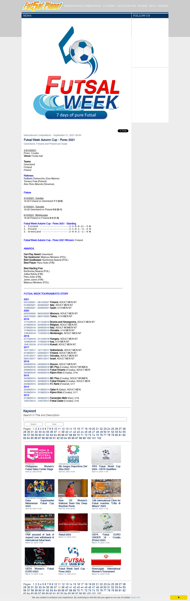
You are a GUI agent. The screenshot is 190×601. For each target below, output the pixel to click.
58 (32, 435)
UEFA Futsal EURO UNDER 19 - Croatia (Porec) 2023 (106, 537)
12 (63, 428)
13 (66, 428)
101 (94, 438)
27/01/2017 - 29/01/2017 (36, 355)
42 (74, 431)
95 (69, 438)
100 (88, 438)
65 (59, 435)
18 (85, 428)
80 (116, 435)
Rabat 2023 (65, 534)
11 (59, 428)
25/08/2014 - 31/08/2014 (36, 389)
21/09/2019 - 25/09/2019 (36, 324)
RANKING (163, 6)
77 (104, 435)
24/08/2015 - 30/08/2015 (36, 378)
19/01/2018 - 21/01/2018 (36, 344)
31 (32, 431)
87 (39, 438)
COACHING (109, 6)
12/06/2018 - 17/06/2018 (36, 341)
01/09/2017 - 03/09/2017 (36, 353)
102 (99, 438)
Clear (54, 424)
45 (85, 431)
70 (78, 435)
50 (104, 431)
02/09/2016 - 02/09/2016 (36, 367)
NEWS (152, 6)
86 (35, 438)
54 (120, 431)
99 (84, 438)
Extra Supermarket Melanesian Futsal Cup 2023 (39, 503)
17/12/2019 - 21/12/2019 (36, 322)
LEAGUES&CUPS (126, 6)
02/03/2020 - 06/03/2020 (36, 313)
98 (80, 438)
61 (43, 435)
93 (61, 438)
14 (70, 428)
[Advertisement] (150, 94)
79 (112, 435)
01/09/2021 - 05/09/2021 (36, 305)
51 (108, 431)
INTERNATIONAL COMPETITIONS (82, 6)
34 (43, 431)
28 (124, 428)
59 (36, 435)
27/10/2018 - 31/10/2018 (36, 338)
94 (65, 438)
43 (78, 431)
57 (28, 435)
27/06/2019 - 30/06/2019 (36, 327)
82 (124, 435)
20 (93, 428)
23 (105, 428)
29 (24, 431)
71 (82, 435)
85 (32, 438)
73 (89, 435)
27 (120, 428)
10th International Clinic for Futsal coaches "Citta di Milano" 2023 (106, 503)
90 (50, 438)
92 (58, 438)
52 (112, 431)
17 (82, 428)
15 (74, 428)
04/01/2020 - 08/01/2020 (36, 316)
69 (74, 435)
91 (54, 438)
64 (55, 435)
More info (135, 597)
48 (97, 431)
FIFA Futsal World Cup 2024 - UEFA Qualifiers (106, 468)
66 (62, 435)
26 (116, 428)
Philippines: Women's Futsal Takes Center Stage (39, 468)
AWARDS (142, 6)
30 (28, 431)
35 (47, 431)
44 (82, 431)
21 (97, 428)
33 (40, 431)
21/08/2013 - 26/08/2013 (36, 398)
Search (33, 424)
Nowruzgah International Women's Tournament (106, 570)
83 (24, 438)
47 (93, 431)
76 (101, 435)
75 (97, 435)
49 (101, 431)
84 (28, 438)
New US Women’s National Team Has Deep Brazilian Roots (73, 503)
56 (24, 435)
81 (120, 435)
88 (43, 438)
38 (59, 431)
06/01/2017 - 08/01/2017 (36, 358)
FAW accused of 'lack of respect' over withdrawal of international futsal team (39, 537)
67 (66, 435)
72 (85, 435)
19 (89, 428)
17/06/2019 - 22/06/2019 (36, 330)
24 (108, 428)
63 (51, 435)
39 (62, 431)
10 (55, 428)
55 (124, 431)
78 (108, 435)
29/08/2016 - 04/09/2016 (36, 364)
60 (40, 435)
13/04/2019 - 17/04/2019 (36, 333)
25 (112, 428)
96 (73, 438)
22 (101, 428)
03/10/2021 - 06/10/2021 (36, 302)
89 (47, 438)
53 (116, 431)
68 (70, 435)
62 (47, 435)
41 (70, 431)
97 (76, 438)
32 (36, 431)
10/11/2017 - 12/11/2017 (36, 350)
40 (66, 431)
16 (78, 428)
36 (51, 431)
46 (89, 431)
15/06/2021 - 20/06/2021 (36, 307)
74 (93, 435)
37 (55, 431)
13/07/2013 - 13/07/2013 (36, 400)
